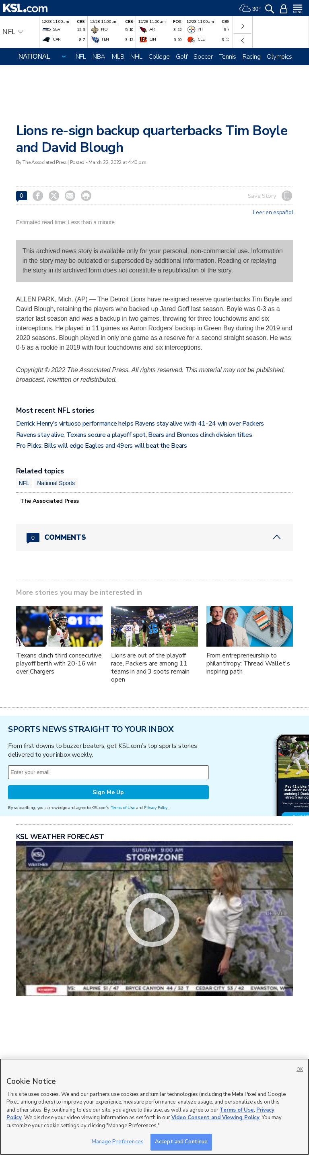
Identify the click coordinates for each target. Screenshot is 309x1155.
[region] (154, 1107)
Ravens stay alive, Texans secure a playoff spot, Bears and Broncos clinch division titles (134, 434)
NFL (81, 56)
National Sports (56, 483)
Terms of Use (123, 807)
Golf (181, 56)
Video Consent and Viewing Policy (215, 1117)
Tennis (227, 56)
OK (300, 1070)
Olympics (279, 56)
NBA (99, 56)
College (158, 56)
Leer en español (273, 212)
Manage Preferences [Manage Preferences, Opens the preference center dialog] (118, 1141)
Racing (251, 56)
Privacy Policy (155, 807)
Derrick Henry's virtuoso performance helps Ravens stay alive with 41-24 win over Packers (140, 423)
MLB (118, 56)
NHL (136, 56)
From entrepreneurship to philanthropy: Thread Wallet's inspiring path (248, 663)
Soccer (203, 56)
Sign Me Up (108, 792)
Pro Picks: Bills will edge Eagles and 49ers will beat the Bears (101, 445)
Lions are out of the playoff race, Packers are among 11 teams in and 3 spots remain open (150, 667)
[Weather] (250, 8)
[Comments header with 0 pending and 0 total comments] (154, 537)
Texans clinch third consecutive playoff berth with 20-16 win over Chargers (59, 663)
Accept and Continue (181, 1141)
